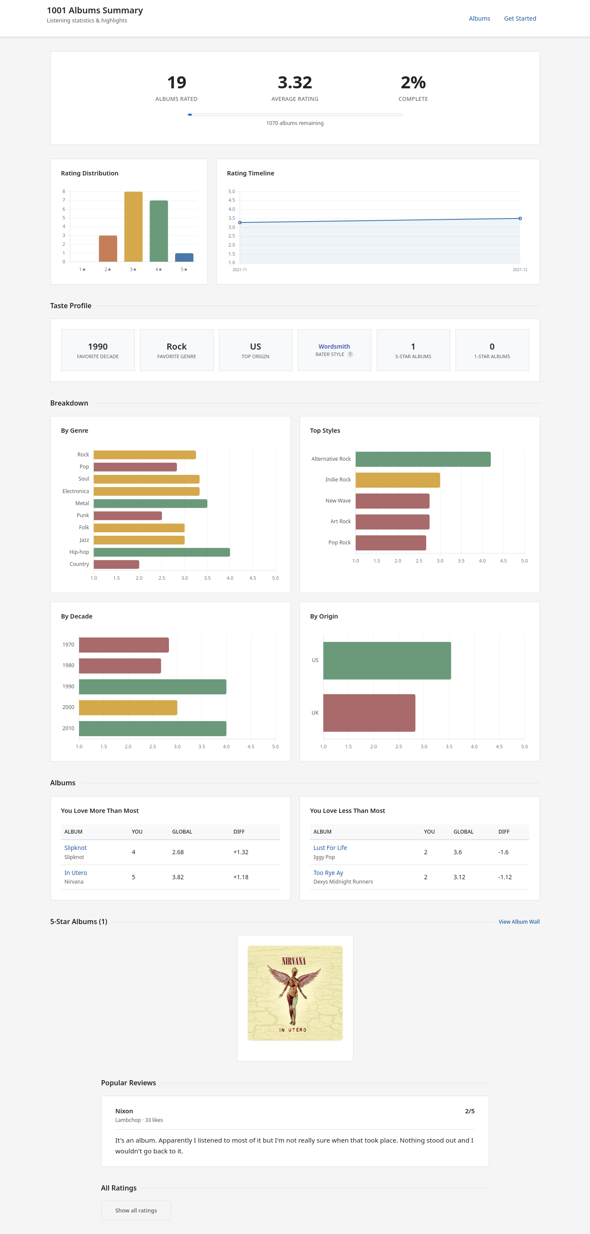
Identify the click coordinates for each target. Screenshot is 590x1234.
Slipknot (76, 847)
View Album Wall (519, 921)
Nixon (124, 1111)
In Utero (76, 872)
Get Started (520, 18)
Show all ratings (136, 1210)
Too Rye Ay (328, 872)
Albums (479, 18)
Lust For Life (330, 847)
